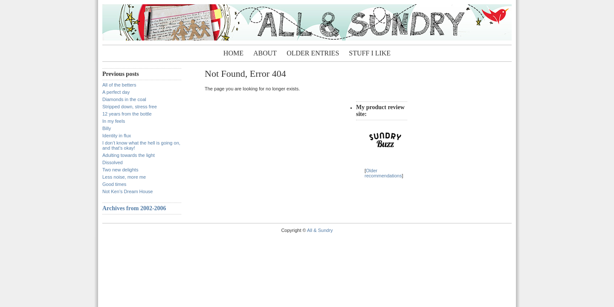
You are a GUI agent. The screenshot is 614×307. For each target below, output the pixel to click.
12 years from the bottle (127, 113)
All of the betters (119, 84)
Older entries (313, 53)
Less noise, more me (124, 177)
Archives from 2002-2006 (134, 208)
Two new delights (120, 169)
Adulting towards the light (128, 155)
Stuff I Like (370, 53)
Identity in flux (116, 135)
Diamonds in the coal (124, 99)
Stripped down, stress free (129, 106)
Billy (106, 128)
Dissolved (112, 162)
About (265, 53)
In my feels (113, 121)
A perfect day (116, 92)
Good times (114, 184)
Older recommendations (383, 173)
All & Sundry (320, 230)
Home (233, 53)
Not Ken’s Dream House (127, 191)
